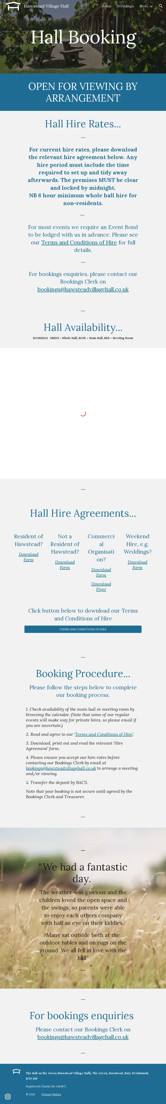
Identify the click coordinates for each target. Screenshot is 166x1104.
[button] (161, 6)
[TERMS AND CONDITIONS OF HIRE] (82, 629)
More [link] (143, 6)
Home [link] (107, 6)
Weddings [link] (125, 6)
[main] (83, 37)
